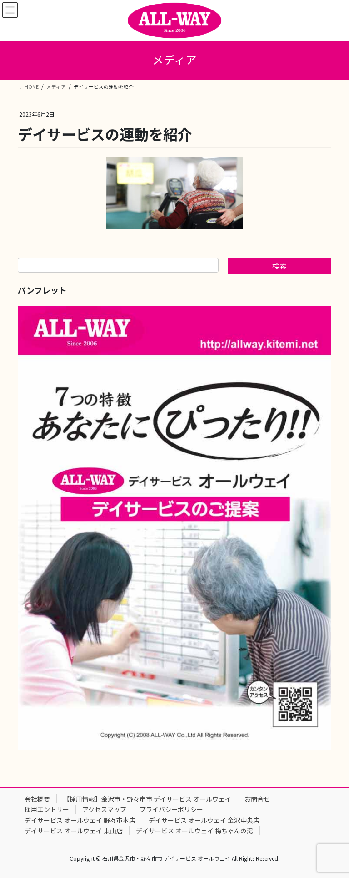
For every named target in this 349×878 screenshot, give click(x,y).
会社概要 (37, 798)
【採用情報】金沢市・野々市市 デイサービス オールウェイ (147, 798)
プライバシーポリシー (171, 809)
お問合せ (257, 798)
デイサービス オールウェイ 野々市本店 (80, 820)
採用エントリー (47, 809)
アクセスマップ (104, 809)
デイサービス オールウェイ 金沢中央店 (204, 820)
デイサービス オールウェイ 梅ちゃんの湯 (194, 830)
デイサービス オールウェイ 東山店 (74, 830)
